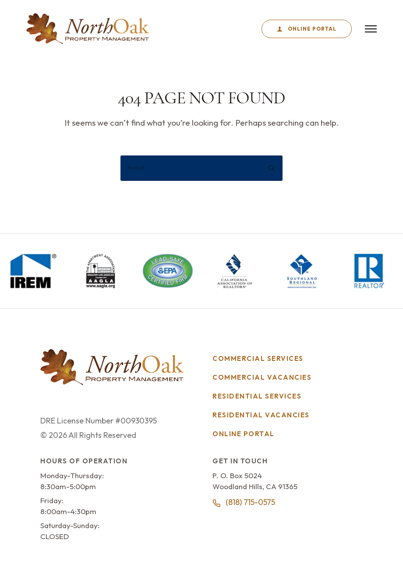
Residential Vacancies (261, 415)
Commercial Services (258, 358)
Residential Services (256, 396)
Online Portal (306, 28)
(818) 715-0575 (250, 502)
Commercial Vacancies (261, 377)
